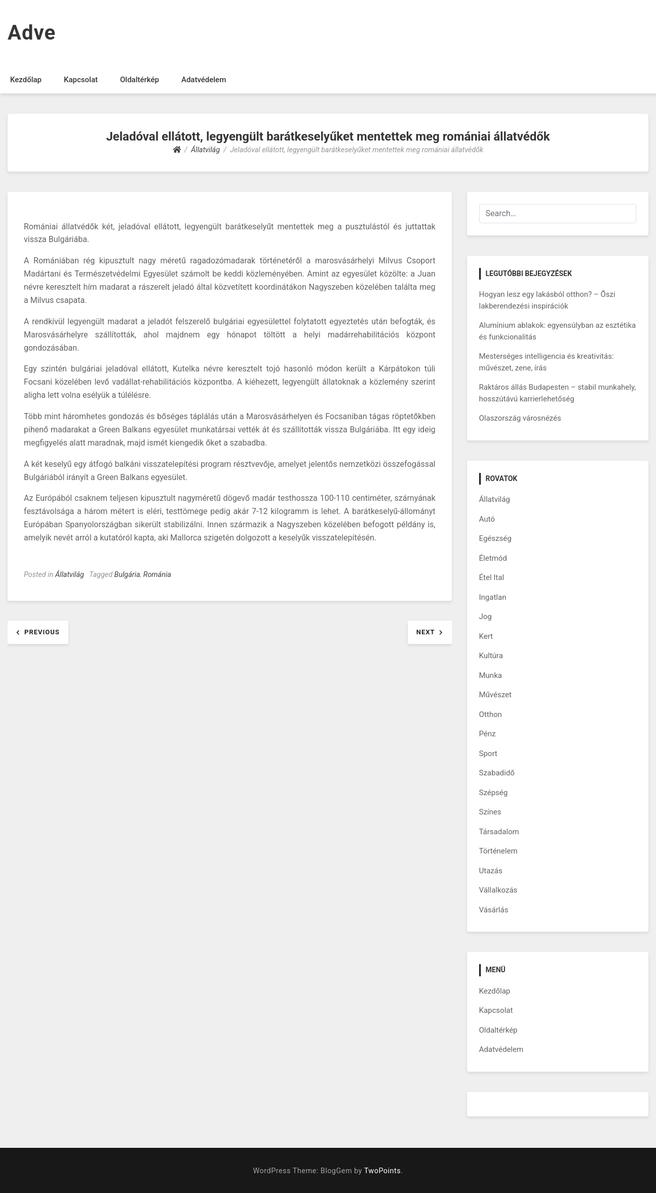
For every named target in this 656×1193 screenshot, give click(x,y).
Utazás (491, 870)
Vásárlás (494, 909)
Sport (488, 753)
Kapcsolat (81, 79)
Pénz (487, 733)
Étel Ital (492, 577)
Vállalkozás (498, 890)
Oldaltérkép (139, 79)
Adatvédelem (203, 79)
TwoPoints (382, 1171)
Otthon (490, 714)
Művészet (495, 694)
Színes (490, 811)
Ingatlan (493, 597)
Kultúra (491, 655)
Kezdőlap (26, 79)
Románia (157, 574)
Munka (490, 675)
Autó (487, 519)
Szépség (493, 792)
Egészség (495, 538)
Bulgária (127, 574)
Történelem (498, 851)
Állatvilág (69, 574)
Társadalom (499, 831)
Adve (32, 33)
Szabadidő (497, 772)
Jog (485, 616)
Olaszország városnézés (520, 418)
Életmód (493, 558)
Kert (486, 636)
